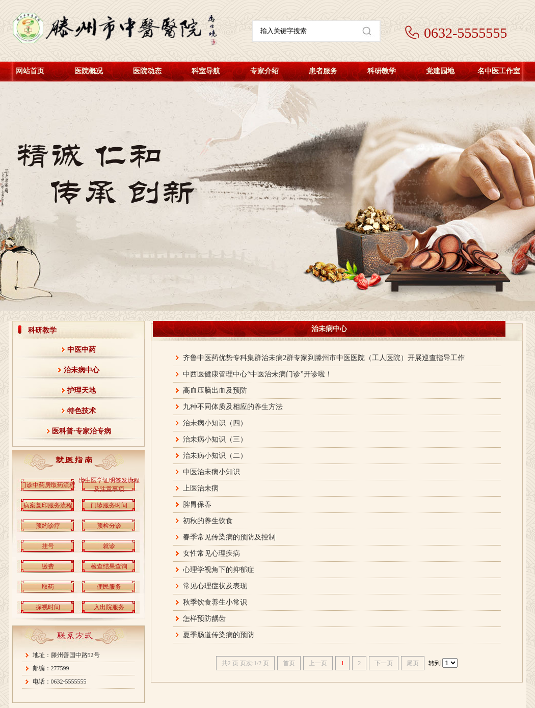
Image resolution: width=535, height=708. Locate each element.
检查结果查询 (109, 566)
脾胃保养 (197, 504)
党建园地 (440, 71)
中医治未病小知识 (211, 472)
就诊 (109, 546)
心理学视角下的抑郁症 (218, 570)
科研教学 (381, 71)
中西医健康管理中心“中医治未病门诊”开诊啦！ (257, 374)
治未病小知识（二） (215, 455)
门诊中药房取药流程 (47, 484)
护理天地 (81, 390)
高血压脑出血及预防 (215, 390)
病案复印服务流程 (47, 505)
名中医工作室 (498, 71)
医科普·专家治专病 (81, 431)
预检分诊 (109, 525)
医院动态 (147, 71)
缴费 (48, 566)
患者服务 (323, 71)
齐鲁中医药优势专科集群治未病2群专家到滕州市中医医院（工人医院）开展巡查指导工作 (324, 358)
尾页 (413, 663)
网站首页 (30, 71)
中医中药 (81, 349)
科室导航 (206, 71)
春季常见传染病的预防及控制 (229, 537)
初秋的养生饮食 (208, 521)
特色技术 (81, 411)
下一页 (383, 663)
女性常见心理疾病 (211, 553)
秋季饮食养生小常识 (215, 602)
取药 (48, 586)
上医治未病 (201, 488)
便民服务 (109, 586)
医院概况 (88, 71)
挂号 (48, 546)
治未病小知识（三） (215, 439)
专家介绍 (264, 71)
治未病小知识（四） (215, 423)
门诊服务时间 (109, 505)
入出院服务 (109, 607)
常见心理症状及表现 (215, 586)
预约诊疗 (48, 525)
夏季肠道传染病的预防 (218, 635)
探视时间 (48, 607)
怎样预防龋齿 (204, 618)
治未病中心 (81, 370)
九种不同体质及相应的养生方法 (233, 407)
